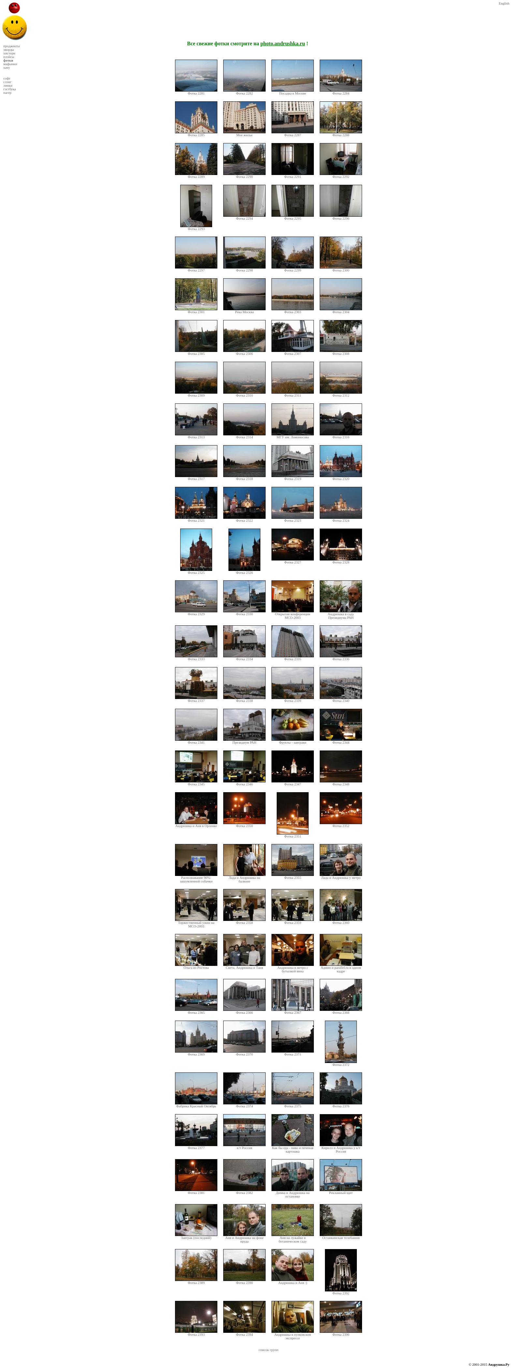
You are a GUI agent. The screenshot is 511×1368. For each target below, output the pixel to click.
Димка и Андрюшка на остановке (292, 1193)
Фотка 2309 (196, 394)
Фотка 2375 (292, 1104)
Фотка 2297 (196, 269)
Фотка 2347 (292, 782)
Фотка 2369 (196, 1053)
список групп (268, 1350)
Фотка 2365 (196, 1011)
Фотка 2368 (341, 1011)
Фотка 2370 (244, 1053)
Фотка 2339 (292, 699)
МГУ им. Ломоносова (292, 435)
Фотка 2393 (196, 1333)
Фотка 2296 (341, 217)
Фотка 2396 (341, 1333)
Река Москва (244, 310)
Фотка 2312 (341, 394)
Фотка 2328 (341, 561)
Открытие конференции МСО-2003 (292, 614)
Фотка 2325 (196, 571)
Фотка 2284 (341, 92)
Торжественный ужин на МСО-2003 (196, 923)
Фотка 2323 (292, 519)
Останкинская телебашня (341, 1236)
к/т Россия (244, 1146)
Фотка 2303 (292, 310)
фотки (8, 60)
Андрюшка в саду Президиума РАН (341, 614)
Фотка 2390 (244, 1281)
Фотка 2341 (196, 741)
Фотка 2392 (341, 1291)
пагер (7, 93)
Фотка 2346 (244, 782)
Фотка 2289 (196, 175)
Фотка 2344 (341, 741)
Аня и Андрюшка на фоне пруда (244, 1238)
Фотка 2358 (244, 921)
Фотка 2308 (341, 352)
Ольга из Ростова (196, 966)
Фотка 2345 (196, 782)
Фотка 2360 (341, 921)
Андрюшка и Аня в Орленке (196, 824)
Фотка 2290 (244, 175)
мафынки (10, 64)
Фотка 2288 (341, 133)
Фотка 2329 (196, 612)
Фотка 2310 (244, 394)
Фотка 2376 (341, 1104)
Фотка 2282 (244, 92)
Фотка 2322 (244, 519)
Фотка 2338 (244, 699)
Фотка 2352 (341, 824)
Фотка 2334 (244, 657)
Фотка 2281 (196, 92)
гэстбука (9, 89)
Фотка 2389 (196, 1281)
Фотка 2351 (293, 835)
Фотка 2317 (196, 477)
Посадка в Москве (292, 92)
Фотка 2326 (244, 571)
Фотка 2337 (196, 699)
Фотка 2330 (244, 612)
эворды (8, 49)
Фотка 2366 (244, 1011)
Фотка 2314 (244, 435)
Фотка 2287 (292, 133)
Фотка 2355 (292, 876)
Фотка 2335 (292, 657)
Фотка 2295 (292, 217)
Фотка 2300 (341, 269)
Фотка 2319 (292, 477)
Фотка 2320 (341, 477)
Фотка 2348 (341, 782)
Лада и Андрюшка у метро (341, 876)
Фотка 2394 (244, 1333)
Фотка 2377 (196, 1146)
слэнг (7, 82)
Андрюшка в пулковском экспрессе (292, 1335)
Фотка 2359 (292, 921)
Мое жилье (244, 133)
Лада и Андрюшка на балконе (244, 878)
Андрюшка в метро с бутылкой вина (292, 968)
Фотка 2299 (292, 269)
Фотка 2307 (292, 352)
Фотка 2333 (196, 657)
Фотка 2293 (196, 227)
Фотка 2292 (341, 175)
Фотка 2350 (244, 824)
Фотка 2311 (292, 394)
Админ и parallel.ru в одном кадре (341, 968)
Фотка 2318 (244, 477)
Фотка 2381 (196, 1191)
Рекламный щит (341, 1191)
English (504, 3)
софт (6, 78)
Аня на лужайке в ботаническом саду (292, 1238)
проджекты (11, 46)
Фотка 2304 (341, 310)
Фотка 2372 (341, 1063)
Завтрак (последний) (196, 1236)
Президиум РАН (244, 741)
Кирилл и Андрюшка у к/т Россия (341, 1148)
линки (7, 85)
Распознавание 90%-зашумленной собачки (196, 878)
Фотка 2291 (292, 175)
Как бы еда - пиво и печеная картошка (292, 1148)
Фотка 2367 (292, 1011)
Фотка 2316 (341, 435)
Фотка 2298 (244, 269)
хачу (6, 67)
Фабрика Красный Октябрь (196, 1104)
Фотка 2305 (196, 352)
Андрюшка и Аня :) (292, 1281)
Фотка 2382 (244, 1191)
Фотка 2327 (292, 561)
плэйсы (8, 57)
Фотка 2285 (196, 133)
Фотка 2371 (292, 1053)
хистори (9, 53)
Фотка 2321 (196, 519)
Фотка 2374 (244, 1104)
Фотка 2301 (196, 310)
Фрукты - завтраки (292, 741)
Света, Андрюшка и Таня (244, 966)
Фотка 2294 (244, 217)
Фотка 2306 (244, 352)
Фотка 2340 (341, 699)
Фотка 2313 (196, 435)
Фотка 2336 (341, 657)
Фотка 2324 (341, 519)
